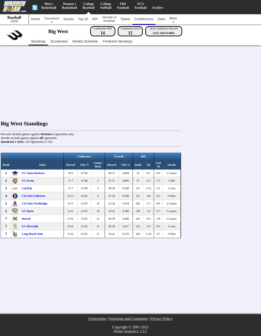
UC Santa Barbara (33, 173)
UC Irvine (28, 180)
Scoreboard (58, 41)
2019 (14, 21)
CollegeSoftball (106, 5)
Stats (161, 19)
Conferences (144, 19)
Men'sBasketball (48, 5)
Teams (125, 19)
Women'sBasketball (69, 5)
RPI (95, 19)
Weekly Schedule (85, 41)
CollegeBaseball (89, 5)
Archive (157, 7)
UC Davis (27, 211)
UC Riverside (30, 226)
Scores (69, 19)
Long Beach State (32, 234)
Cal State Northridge (34, 203)
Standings (38, 41)
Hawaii (26, 218)
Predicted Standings (117, 41)
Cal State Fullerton (33, 196)
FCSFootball (140, 5)
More (173, 20)
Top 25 (83, 19)
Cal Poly (27, 188)
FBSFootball (123, 5)
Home (35, 19)
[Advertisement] (132, 80)
